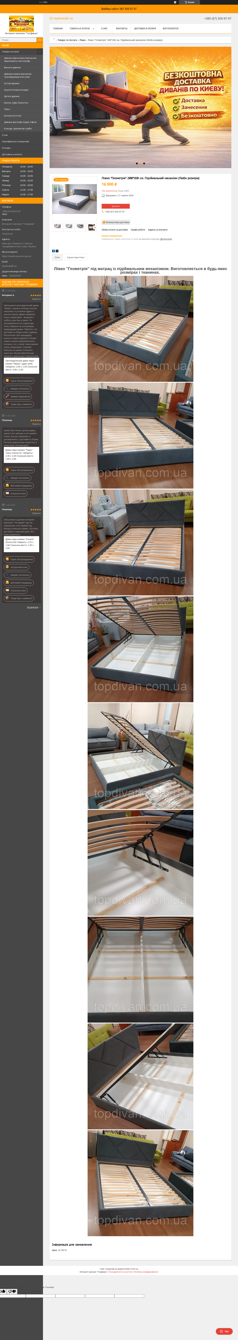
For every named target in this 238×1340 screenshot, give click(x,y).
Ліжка (7, 109)
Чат (224, 1331)
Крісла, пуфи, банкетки (16, 102)
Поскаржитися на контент (120, 1272)
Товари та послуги (67, 40)
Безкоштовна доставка (117, 222)
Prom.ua (134, 1269)
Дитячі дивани (12, 96)
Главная (58, 28)
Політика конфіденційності (146, 1272)
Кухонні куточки (12, 115)
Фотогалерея (170, 28)
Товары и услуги (10, 51)
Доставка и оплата (12, 154)
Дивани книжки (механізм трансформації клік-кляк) (17, 75)
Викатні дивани (12, 67)
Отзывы (6, 147)
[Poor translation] (12, 1291)
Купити (115, 206)
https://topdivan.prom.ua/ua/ (16, 256)
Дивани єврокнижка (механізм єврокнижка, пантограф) (20, 59)
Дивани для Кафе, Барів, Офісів (20, 122)
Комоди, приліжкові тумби (18, 128)
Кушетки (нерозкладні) (16, 89)
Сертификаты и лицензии (15, 141)
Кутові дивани (11, 83)
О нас (5, 134)
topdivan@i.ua (9, 265)
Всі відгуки (32, 607)
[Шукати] (39, 39)
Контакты (121, 28)
